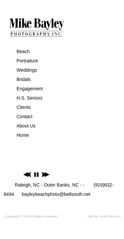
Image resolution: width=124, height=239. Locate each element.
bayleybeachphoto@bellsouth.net (56, 194)
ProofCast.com (110, 216)
